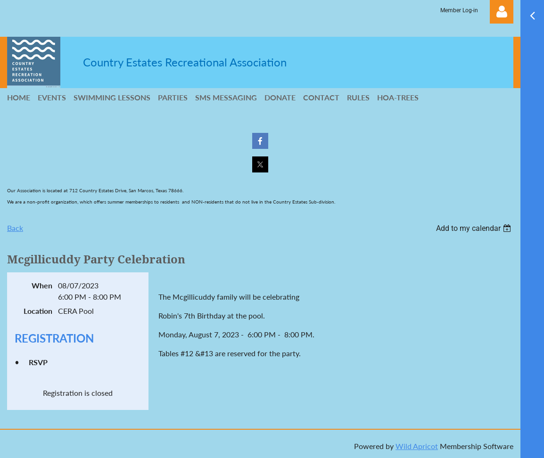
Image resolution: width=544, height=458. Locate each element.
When (42, 285)
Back (15, 227)
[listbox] (474, 228)
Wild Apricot (417, 446)
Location (38, 310)
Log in (501, 12)
